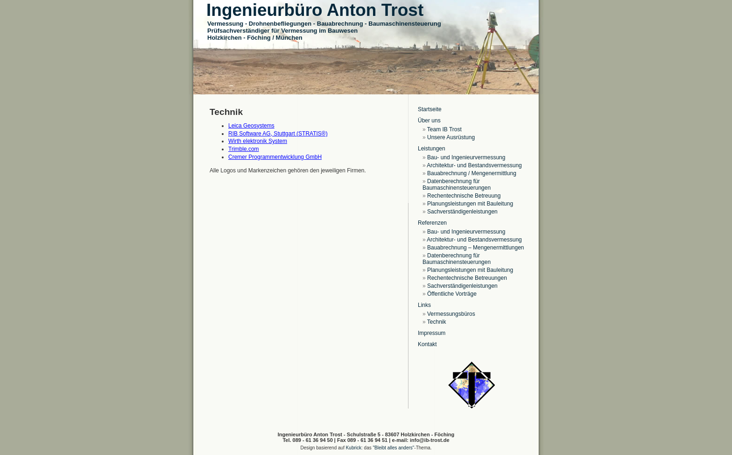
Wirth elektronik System (257, 141)
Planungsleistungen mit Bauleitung (470, 203)
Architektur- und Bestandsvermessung (474, 165)
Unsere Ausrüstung (451, 137)
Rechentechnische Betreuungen (467, 278)
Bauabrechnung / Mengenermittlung (471, 173)
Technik (436, 322)
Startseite (430, 109)
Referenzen (432, 223)
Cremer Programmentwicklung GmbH (275, 157)
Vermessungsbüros (451, 314)
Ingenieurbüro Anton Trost (314, 10)
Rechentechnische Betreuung (463, 195)
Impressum (431, 333)
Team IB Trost (444, 129)
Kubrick (353, 447)
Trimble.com (243, 149)
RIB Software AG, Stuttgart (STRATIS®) (278, 133)
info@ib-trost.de (430, 440)
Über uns (429, 120)
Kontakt (427, 344)
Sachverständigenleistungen (462, 211)
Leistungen (431, 148)
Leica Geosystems (251, 125)
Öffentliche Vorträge (452, 294)
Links (424, 305)
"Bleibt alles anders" (394, 447)
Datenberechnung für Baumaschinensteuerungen (456, 184)
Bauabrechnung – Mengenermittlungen (475, 247)
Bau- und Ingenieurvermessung (466, 157)
